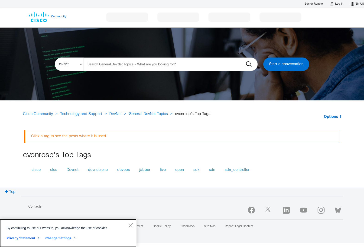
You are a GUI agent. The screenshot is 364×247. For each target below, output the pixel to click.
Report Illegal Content (239, 226)
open (179, 170)
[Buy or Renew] (314, 4)
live (163, 170)
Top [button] (12, 192)
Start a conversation (286, 64)
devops (123, 170)
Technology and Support (81, 114)
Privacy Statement (20, 238)
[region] (68, 233)
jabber (144, 170)
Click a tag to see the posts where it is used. (69, 136)
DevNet (115, 114)
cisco (36, 170)
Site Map (209, 226)
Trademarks (187, 226)
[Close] (130, 225)
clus (53, 170)
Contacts (35, 206)
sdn (212, 170)
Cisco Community (38, 114)
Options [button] (331, 117)
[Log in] (336, 4)
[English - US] (357, 4)
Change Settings (58, 238)
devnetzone (98, 170)
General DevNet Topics (148, 114)
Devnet (72, 170)
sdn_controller (237, 170)
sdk (196, 170)
